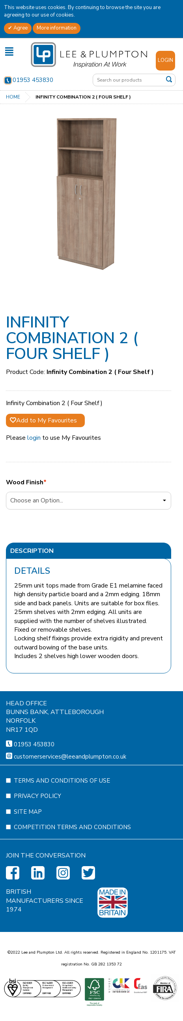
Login (165, 60)
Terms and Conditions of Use (62, 818)
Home (13, 97)
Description (32, 551)
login (34, 437)
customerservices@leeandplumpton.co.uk (70, 794)
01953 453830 (28, 80)
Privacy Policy (37, 834)
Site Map (28, 850)
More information (57, 28)
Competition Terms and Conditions (72, 865)
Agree (20, 28)
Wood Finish (24, 482)
